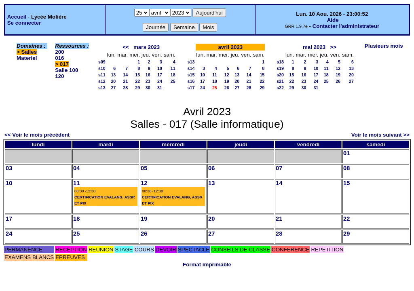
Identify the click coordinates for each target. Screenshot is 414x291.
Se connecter (24, 23)
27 (113, 87)
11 (173, 68)
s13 (102, 87)
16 (148, 74)
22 (137, 81)
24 (159, 81)
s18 (280, 61)
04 (76, 168)
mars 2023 (146, 47)
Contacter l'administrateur (346, 26)
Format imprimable (207, 264)
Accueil (16, 17)
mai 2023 (314, 47)
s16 (191, 81)
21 (125, 81)
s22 (280, 87)
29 (137, 87)
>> (333, 47)
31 (159, 87)
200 (59, 52)
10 (159, 68)
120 (59, 76)
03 (9, 168)
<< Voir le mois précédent (37, 135)
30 (148, 87)
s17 (191, 87)
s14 (191, 68)
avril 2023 (230, 47)
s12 (102, 81)
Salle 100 (66, 70)
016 (59, 58)
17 (159, 74)
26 (226, 87)
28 (125, 87)
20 (113, 81)
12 (226, 74)
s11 (102, 74)
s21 (280, 81)
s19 (280, 68)
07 (279, 168)
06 (211, 168)
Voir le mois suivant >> (380, 135)
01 (346, 153)
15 (137, 74)
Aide (333, 20)
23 (148, 81)
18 (173, 74)
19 (226, 81)
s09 (102, 61)
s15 (191, 74)
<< (126, 47)
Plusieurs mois (384, 46)
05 (144, 168)
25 (173, 81)
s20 (280, 74)
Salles (29, 52)
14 (125, 74)
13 (113, 74)
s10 (102, 68)
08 (346, 168)
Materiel (27, 58)
